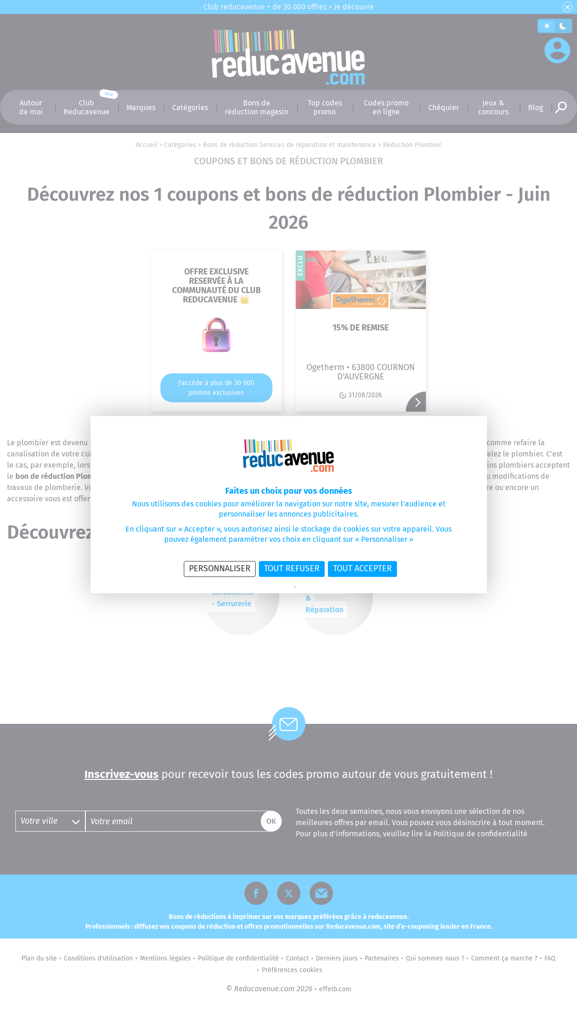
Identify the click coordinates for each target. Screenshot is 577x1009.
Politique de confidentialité (263, 587)
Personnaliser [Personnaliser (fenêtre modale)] (219, 568)
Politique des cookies (320, 587)
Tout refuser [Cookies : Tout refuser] (292, 568)
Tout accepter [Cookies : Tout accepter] (362, 568)
